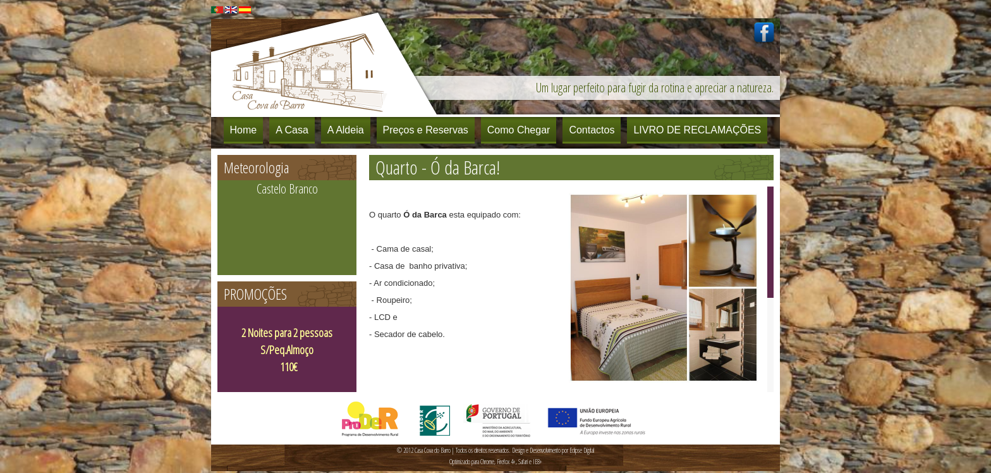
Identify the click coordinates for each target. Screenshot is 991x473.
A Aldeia (345, 130)
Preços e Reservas (425, 130)
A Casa (292, 130)
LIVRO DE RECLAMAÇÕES (697, 130)
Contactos (591, 130)
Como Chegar (518, 130)
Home (243, 130)
